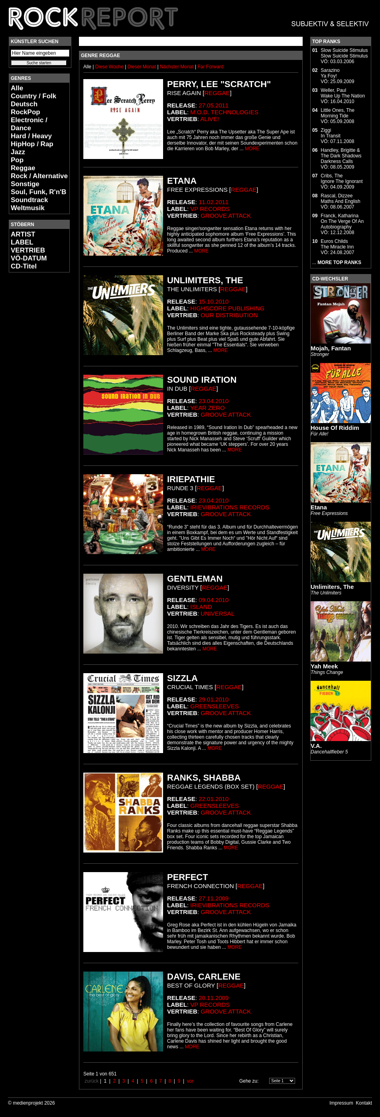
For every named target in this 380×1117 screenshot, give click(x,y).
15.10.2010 (213, 301)
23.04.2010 (213, 401)
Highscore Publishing (227, 308)
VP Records (210, 208)
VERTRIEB (28, 250)
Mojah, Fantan (331, 348)
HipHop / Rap (32, 144)
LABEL (22, 242)
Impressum (341, 1103)
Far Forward (210, 67)
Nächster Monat (177, 67)
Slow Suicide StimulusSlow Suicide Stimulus (344, 53)
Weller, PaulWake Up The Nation (343, 93)
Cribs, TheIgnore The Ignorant (341, 178)
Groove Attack (226, 215)
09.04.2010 (213, 599)
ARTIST (23, 234)
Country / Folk (33, 96)
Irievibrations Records (229, 507)
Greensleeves (214, 706)
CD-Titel (24, 266)
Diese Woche (110, 67)
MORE (252, 148)
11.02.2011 (213, 202)
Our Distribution (229, 315)
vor (190, 1081)
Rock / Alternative (39, 176)
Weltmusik (28, 208)
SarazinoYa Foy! (330, 73)
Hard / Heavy (31, 136)
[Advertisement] (33, 398)
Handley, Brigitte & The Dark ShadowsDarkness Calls (341, 155)
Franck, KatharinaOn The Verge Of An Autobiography (342, 221)
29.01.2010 (213, 699)
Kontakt (364, 1103)
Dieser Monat (143, 67)
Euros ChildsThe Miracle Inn (337, 244)
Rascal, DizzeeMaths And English (340, 198)
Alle (17, 88)
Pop (17, 160)
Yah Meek (324, 666)
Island (201, 606)
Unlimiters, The (332, 586)
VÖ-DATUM (29, 258)
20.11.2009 (213, 997)
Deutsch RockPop (25, 108)
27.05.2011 (213, 105)
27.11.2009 (213, 898)
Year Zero (207, 407)
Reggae (23, 168)
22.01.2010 (213, 798)
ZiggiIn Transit (330, 133)
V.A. (316, 745)
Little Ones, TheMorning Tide (337, 113)
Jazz (18, 152)
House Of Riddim (335, 427)
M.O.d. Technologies (224, 112)
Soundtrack (29, 200)
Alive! (209, 118)
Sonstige (25, 184)
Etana (319, 507)
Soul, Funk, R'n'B (38, 192)
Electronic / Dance (29, 124)
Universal (217, 613)
